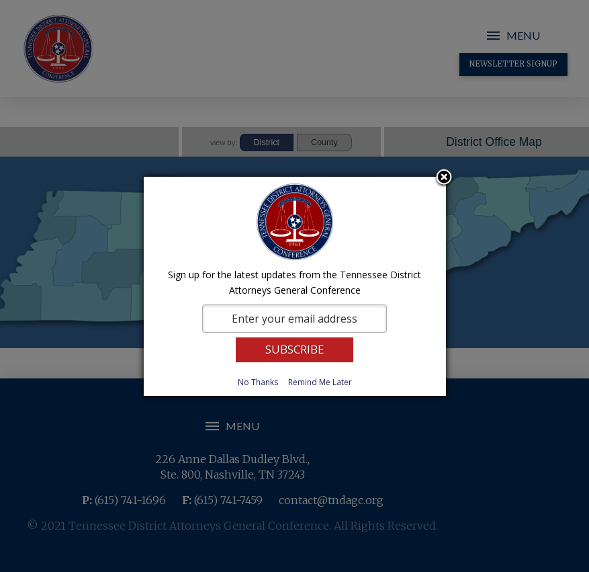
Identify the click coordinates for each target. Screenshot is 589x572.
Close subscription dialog (444, 178)
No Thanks (258, 382)
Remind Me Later (320, 382)
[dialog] (295, 286)
